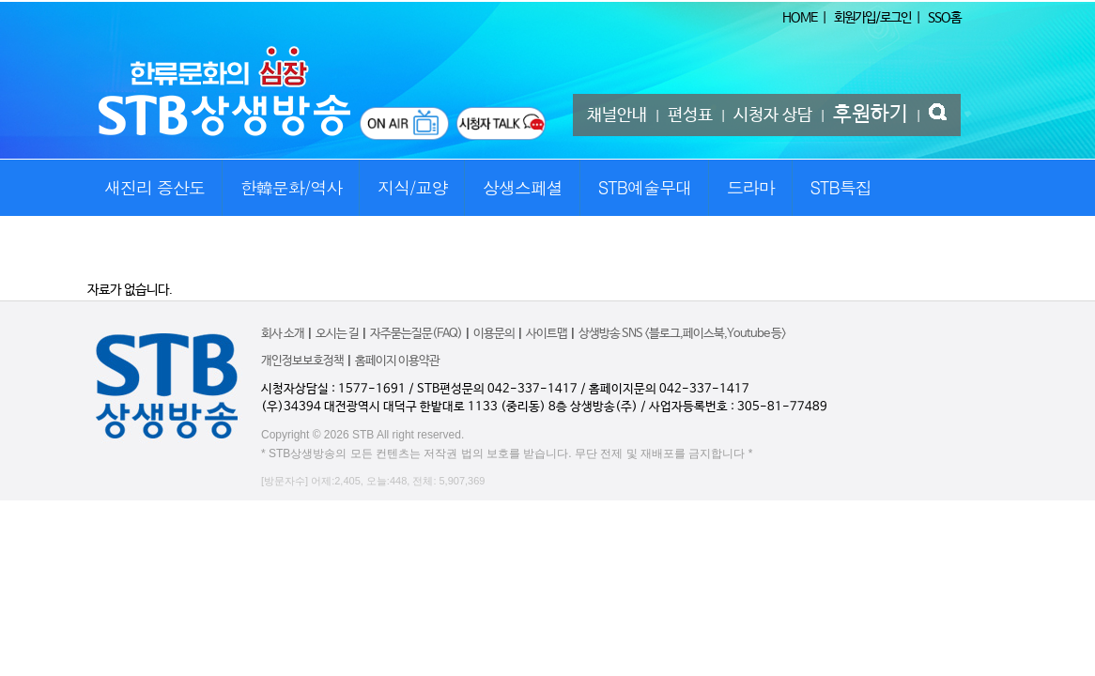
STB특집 (840, 187)
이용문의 (494, 334)
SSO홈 (944, 17)
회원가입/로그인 (872, 17)
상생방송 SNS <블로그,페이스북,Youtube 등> (682, 334)
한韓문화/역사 (291, 187)
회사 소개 (282, 334)
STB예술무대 (644, 187)
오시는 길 (337, 334)
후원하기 (870, 114)
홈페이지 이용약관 (397, 361)
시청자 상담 (772, 115)
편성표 (690, 115)
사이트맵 (546, 334)
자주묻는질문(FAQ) (416, 334)
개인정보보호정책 (302, 361)
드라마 (751, 187)
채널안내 (617, 115)
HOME (799, 17)
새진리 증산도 (154, 187)
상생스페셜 (523, 187)
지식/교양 (413, 187)
